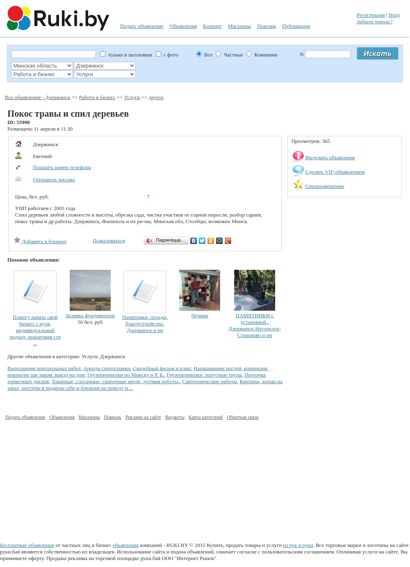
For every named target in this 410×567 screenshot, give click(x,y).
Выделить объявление (330, 157)
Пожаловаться (109, 240)
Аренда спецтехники (106, 368)
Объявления (183, 26)
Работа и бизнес (97, 97)
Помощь (266, 26)
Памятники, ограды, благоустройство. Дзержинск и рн (145, 323)
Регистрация (371, 15)
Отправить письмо (54, 179)
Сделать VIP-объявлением (335, 172)
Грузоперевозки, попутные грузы (204, 375)
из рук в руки (298, 545)
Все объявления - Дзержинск (38, 97)
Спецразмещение (324, 186)
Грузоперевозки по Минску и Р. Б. (125, 375)
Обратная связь (243, 417)
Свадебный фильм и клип (162, 368)
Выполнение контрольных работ (43, 368)
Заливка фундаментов (90, 315)
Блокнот (212, 26)
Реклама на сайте (143, 417)
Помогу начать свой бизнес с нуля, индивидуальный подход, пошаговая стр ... (35, 330)
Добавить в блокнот (40, 241)
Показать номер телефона (62, 167)
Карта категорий (206, 417)
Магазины (239, 26)
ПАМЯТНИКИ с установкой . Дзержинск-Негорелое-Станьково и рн (254, 325)
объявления (126, 545)
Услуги (132, 97)
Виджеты (174, 417)
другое (156, 97)
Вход (394, 15)
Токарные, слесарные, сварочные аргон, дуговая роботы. (116, 381)
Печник (199, 315)
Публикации (296, 26)
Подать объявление (142, 26)
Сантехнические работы (209, 381)
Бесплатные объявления (27, 545)
